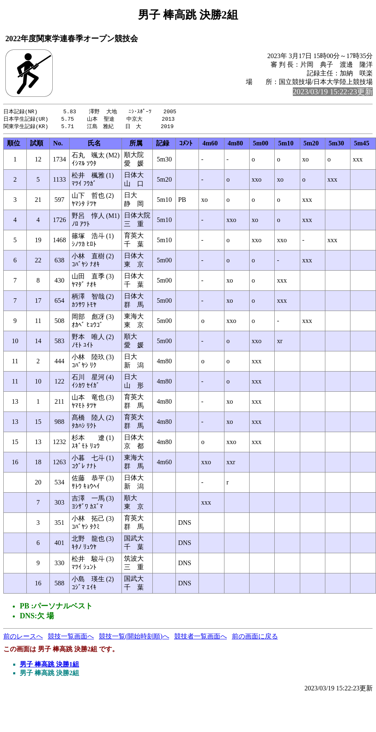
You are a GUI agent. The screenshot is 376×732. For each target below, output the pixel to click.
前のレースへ (23, 637)
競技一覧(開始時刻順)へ (134, 637)
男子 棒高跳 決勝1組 (49, 665)
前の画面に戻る (255, 637)
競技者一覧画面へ (200, 637)
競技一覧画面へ (71, 637)
